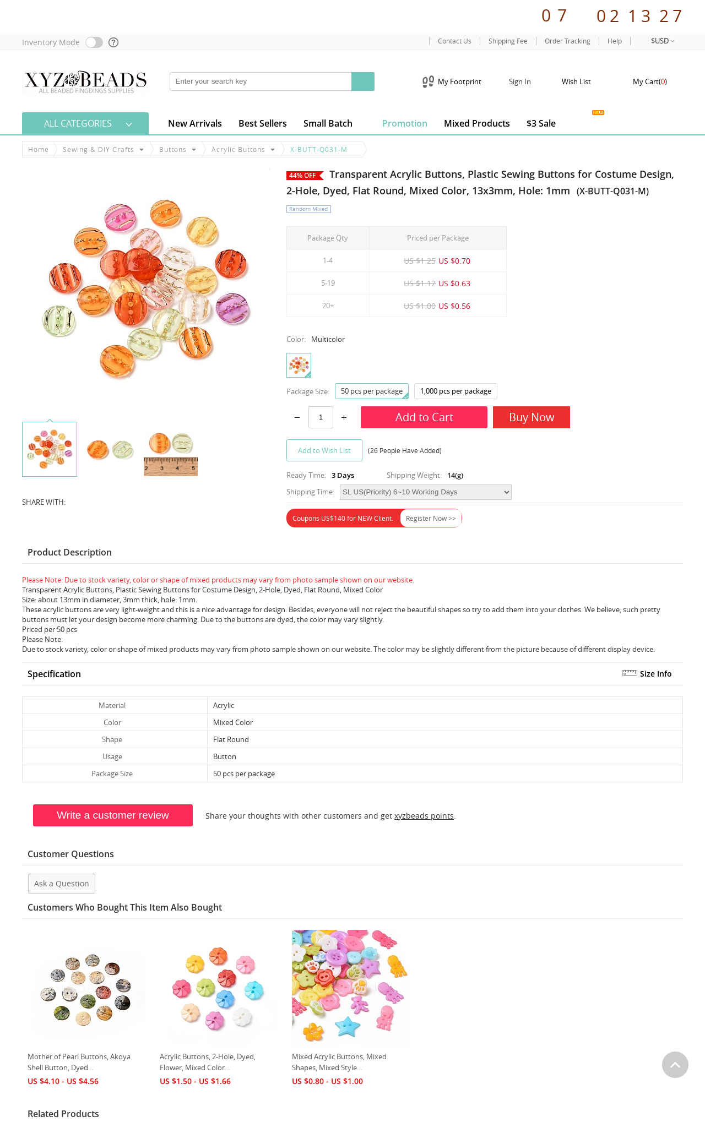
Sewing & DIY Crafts (98, 149)
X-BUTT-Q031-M (319, 149)
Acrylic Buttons (238, 149)
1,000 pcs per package (455, 391)
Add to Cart (424, 417)
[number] (320, 417)
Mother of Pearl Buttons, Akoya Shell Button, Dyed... (79, 1062)
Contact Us (454, 41)
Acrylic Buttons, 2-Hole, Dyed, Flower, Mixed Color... (208, 1062)
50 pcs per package (374, 392)
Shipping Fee (508, 41)
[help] (114, 42)
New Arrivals (195, 123)
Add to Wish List (324, 450)
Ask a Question (61, 883)
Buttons (173, 149)
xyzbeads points (424, 815)
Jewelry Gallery (581, 121)
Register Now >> (431, 518)
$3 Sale (541, 123)
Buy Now (532, 417)
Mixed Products (477, 123)
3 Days (343, 475)
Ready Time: (306, 475)
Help (615, 41)
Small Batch (327, 123)
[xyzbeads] (85, 81)
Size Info (656, 673)
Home (38, 149)
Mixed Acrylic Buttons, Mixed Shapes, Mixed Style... (339, 1062)
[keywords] (261, 81)
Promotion (398, 122)
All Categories (78, 123)
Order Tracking (567, 41)
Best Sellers (262, 123)
